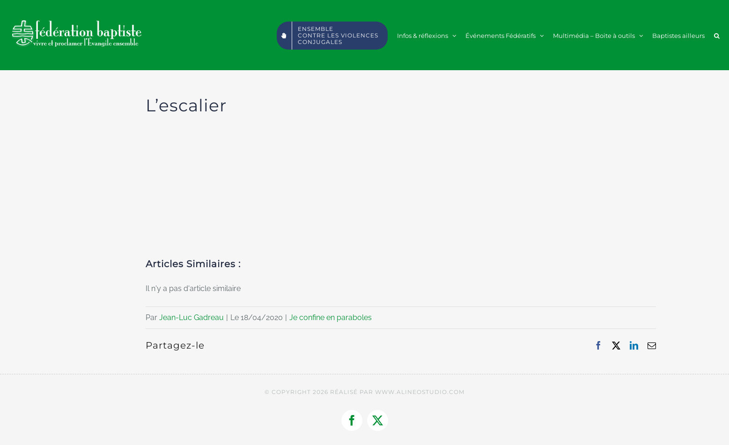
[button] (717, 35)
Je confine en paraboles (330, 317)
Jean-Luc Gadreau (191, 317)
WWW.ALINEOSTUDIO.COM (419, 391)
